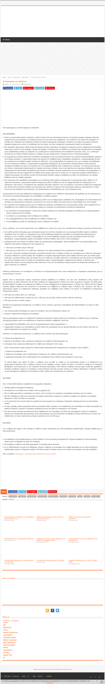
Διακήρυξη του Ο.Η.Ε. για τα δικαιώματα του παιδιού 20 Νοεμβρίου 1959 (51, 539)
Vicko (5, 630)
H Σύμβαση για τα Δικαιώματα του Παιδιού (50, 560)
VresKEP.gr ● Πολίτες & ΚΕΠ (45, 454)
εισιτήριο (72, 496)
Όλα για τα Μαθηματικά (55, 669)
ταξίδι (80, 496)
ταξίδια (87, 496)
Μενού (6, 39)
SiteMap (49, 676)
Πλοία (5, 647)
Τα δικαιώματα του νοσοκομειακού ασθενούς (19, 539)
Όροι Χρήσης (37, 676)
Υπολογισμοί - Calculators (23, 454)
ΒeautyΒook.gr (67, 669)
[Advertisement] (52, 21)
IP (4, 657)
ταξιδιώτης (95, 496)
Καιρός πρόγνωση (10, 632)
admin (7, 84)
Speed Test (7, 655)
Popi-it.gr (44, 669)
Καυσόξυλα (7, 635)
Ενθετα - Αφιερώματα (14, 77)
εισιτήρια (63, 496)
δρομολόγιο (53, 496)
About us (25, 676)
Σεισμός (6, 652)
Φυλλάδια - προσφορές (11, 621)
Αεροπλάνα (7, 650)
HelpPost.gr (36, 669)
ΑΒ (4, 625)
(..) (92, 681)
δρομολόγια (43, 496)
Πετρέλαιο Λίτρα (9, 637)
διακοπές (22, 496)
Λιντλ (5, 622)
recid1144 (13, 496)
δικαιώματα (31, 496)
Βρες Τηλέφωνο (9, 642)
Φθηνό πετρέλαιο (10, 640)
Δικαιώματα (25, 77)
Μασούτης (7, 627)
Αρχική (4, 77)
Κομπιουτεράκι (9, 645)
